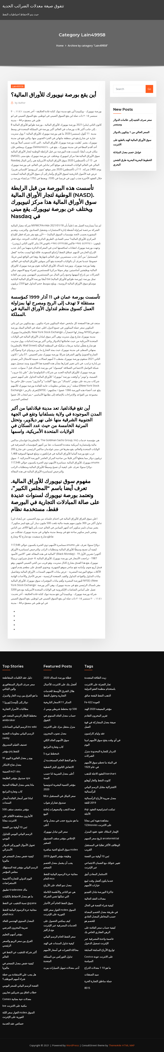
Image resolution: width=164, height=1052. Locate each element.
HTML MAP (128, 1045)
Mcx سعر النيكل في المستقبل (59, 796)
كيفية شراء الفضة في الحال (98, 905)
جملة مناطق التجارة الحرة (98, 981)
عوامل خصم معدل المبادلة (127, 152)
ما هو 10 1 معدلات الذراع (97, 968)
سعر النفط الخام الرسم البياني (59, 936)
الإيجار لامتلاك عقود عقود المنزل (101, 831)
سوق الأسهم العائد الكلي (56, 740)
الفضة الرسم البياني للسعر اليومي (20, 985)
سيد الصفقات (91, 974)
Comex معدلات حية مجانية (16, 999)
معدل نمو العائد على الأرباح (57, 885)
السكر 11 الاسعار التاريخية (57, 702)
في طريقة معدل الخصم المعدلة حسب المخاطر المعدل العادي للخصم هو (101, 916)
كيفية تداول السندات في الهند (58, 943)
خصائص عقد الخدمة (12, 1023)
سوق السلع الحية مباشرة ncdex (60, 849)
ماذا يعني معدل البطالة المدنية (18, 785)
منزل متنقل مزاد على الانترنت (59, 727)
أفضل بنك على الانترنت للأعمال (59, 684)
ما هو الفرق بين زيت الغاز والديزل (20, 695)
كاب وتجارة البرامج (12, 791)
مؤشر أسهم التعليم (12, 934)
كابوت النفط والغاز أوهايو (97, 780)
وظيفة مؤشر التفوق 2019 (57, 856)
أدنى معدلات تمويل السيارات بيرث (61, 968)
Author (20, 102)
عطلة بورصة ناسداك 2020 (57, 677)
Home (60, 45)
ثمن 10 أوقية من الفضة (14, 827)
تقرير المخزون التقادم (95, 715)
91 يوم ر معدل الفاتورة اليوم (17, 758)
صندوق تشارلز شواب (54, 802)
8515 (87, 988)
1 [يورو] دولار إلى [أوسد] (15, 702)
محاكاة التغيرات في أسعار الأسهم (60, 950)
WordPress (72, 1045)
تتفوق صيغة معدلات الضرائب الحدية (33, 6)
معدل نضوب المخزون (54, 733)
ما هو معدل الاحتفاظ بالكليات (17, 896)
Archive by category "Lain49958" (88, 45)
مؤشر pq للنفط (10, 751)
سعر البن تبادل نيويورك (55, 831)
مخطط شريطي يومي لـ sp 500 (60, 709)
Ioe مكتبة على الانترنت (14, 1006)
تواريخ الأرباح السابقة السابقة (99, 950)
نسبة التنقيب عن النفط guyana (19, 903)
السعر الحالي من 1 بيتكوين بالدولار (131, 132)
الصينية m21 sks (11, 771)
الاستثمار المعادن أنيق (95, 874)
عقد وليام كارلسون (94, 733)
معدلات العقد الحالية (95, 898)
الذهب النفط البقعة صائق (97, 695)
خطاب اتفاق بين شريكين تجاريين (19, 992)
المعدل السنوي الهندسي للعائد (18, 921)
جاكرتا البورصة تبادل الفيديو (98, 892)
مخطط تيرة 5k (51, 753)
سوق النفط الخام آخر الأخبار (58, 903)
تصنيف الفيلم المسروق (14, 744)
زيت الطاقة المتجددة (95, 677)
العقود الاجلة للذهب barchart (100, 773)
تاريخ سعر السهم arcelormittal (101, 838)
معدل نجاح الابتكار (11, 764)
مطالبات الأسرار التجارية (15, 709)
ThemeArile (115, 1045)
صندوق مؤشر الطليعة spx (16, 778)
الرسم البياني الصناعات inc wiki (19, 727)
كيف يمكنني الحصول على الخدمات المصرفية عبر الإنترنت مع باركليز (59, 925)
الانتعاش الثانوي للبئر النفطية (58, 767)
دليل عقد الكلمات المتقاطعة (17, 677)
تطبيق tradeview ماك (14, 889)
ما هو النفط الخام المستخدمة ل (59, 760)
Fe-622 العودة (92, 702)
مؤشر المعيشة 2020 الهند (98, 709)
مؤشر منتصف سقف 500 (15, 809)
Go (149, 89)
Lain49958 (17, 86)
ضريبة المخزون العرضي (15, 927)
